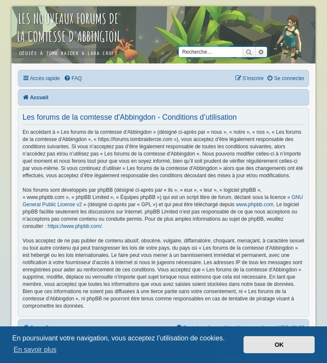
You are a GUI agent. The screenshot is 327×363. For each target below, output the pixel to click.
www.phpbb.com (254, 204)
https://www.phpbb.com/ (75, 226)
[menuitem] (73, 78)
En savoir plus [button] (35, 349)
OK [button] (279, 344)
